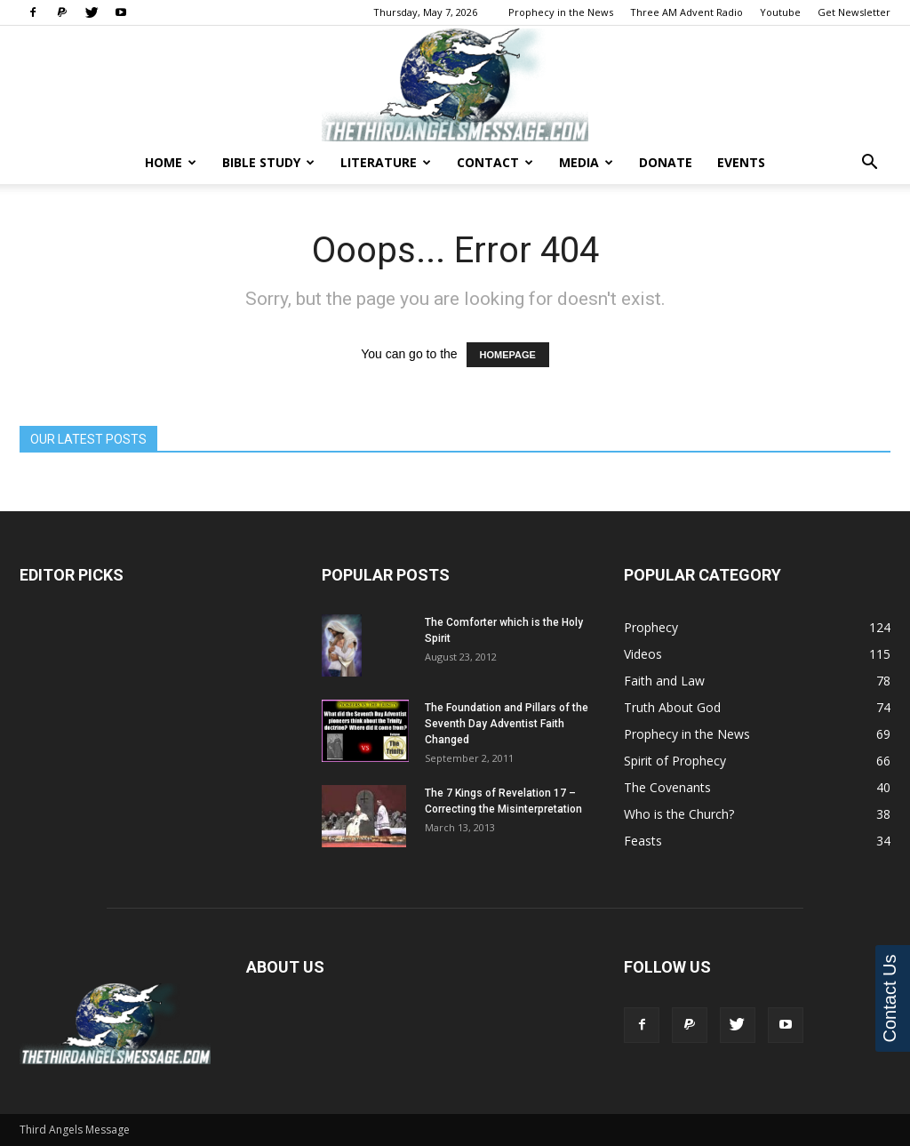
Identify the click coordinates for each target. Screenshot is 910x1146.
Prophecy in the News (560, 12)
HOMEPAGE (508, 354)
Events (741, 162)
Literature (385, 162)
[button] (869, 164)
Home (170, 162)
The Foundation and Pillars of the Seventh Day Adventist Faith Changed (506, 723)
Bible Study (268, 162)
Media (586, 162)
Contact (495, 162)
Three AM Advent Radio (686, 12)
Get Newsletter (854, 12)
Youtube (780, 12)
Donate (665, 162)
